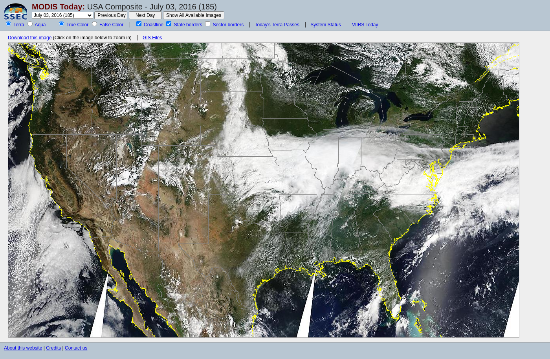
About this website (23, 348)
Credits (53, 348)
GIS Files (152, 37)
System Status (325, 24)
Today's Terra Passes (277, 24)
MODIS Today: (58, 6)
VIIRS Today (365, 24)
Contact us (76, 348)
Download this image (29, 37)
